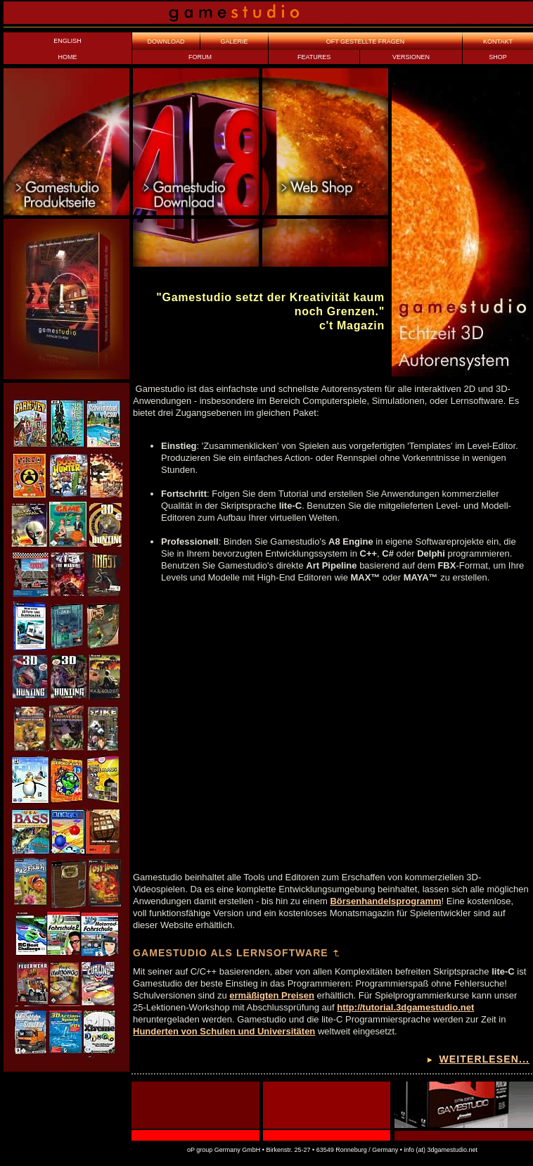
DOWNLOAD (165, 41)
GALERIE (234, 41)
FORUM (200, 57)
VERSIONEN (411, 57)
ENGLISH (67, 40)
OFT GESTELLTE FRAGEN (365, 41)
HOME (67, 57)
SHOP (498, 57)
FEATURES (313, 57)
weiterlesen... (484, 1059)
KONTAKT (498, 41)
